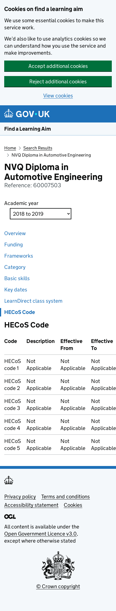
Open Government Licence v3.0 (40, 533)
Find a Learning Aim (27, 129)
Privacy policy (20, 496)
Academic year (21, 203)
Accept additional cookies (58, 66)
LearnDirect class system (33, 301)
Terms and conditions (65, 496)
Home (10, 148)
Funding (13, 244)
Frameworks (18, 256)
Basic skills (17, 278)
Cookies (73, 505)
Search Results (37, 148)
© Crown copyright (58, 586)
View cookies (58, 95)
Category (15, 267)
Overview (15, 233)
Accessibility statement (31, 505)
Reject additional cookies (58, 81)
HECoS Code (19, 312)
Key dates (15, 289)
